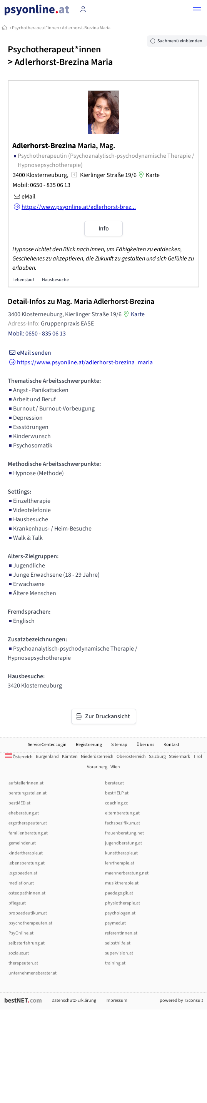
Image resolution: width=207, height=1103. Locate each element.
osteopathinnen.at (26, 893)
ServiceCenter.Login (47, 744)
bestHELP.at (117, 793)
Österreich (19, 757)
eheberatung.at (23, 813)
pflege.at (17, 903)
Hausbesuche (55, 280)
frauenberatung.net (124, 833)
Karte (148, 175)
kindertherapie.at (25, 853)
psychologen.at (120, 913)
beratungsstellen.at (27, 793)
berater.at (114, 783)
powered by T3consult (181, 1000)
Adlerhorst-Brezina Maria (86, 28)
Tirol (197, 756)
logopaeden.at (22, 873)
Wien (115, 767)
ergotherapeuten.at (27, 823)
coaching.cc (116, 803)
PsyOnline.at (20, 933)
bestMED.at (19, 803)
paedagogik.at (119, 893)
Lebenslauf (23, 280)
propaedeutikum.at (27, 913)
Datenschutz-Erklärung (74, 1000)
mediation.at (21, 883)
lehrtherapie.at (119, 863)
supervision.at (119, 953)
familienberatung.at (28, 833)
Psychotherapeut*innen (35, 28)
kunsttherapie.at (121, 853)
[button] (197, 10)
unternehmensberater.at (32, 973)
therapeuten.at (23, 963)
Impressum (116, 1000)
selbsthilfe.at (117, 943)
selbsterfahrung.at (26, 943)
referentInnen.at (121, 933)
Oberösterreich (131, 756)
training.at (115, 963)
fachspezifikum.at (122, 823)
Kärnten (70, 756)
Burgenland (47, 756)
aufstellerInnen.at (25, 783)
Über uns (145, 744)
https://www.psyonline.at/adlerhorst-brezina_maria (80, 362)
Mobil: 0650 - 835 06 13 (41, 185)
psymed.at (115, 923)
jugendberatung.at (123, 843)
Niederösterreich (97, 756)
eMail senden (29, 353)
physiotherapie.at (122, 903)
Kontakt (171, 744)
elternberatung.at (122, 813)
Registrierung (89, 744)
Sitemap (119, 744)
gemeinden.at (22, 843)
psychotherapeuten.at (30, 923)
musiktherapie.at (122, 883)
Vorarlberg (97, 767)
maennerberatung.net (127, 873)
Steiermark (179, 756)
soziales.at (18, 953)
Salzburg (157, 756)
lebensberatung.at (26, 863)
